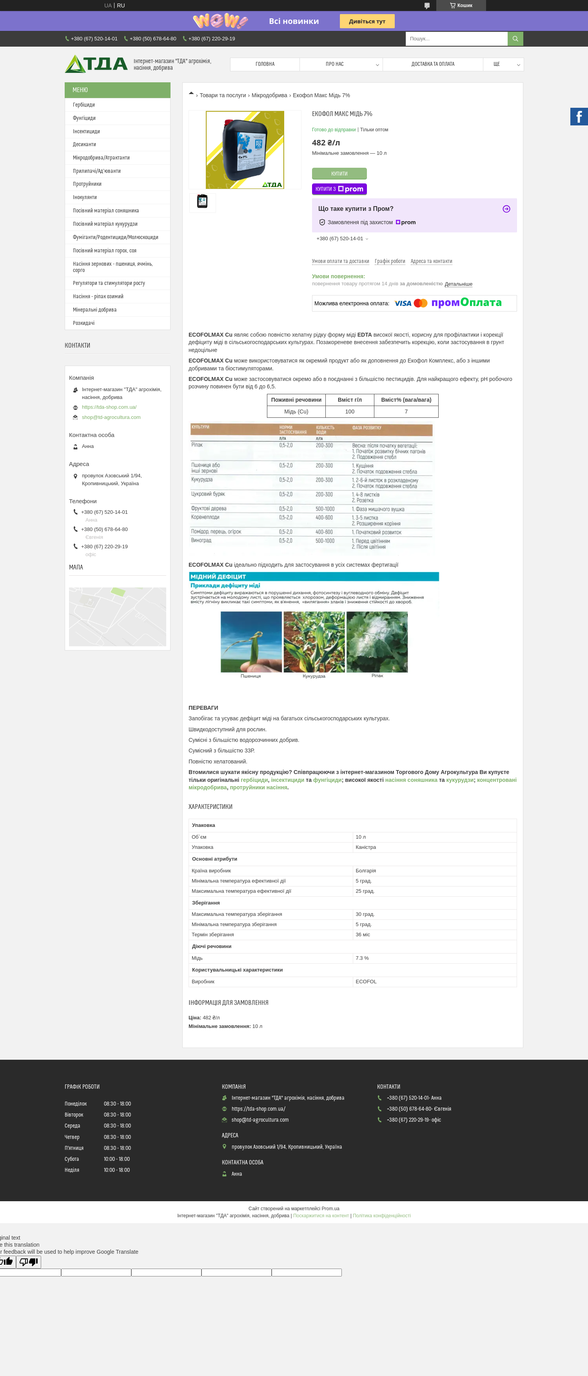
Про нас (335, 64)
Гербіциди (84, 105)
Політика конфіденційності (382, 1215)
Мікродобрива (269, 95)
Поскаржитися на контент (321, 1215)
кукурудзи (460, 780)
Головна (265, 64)
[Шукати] (515, 39)
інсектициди (288, 780)
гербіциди (254, 780)
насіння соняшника (411, 780)
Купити (339, 174)
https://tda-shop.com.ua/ (109, 407)
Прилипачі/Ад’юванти (97, 171)
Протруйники (87, 184)
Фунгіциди (84, 118)
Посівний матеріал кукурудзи (105, 224)
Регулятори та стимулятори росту (109, 283)
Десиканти (84, 144)
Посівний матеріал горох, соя (104, 251)
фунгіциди (327, 780)
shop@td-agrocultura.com (111, 417)
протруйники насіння (258, 787)
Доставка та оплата (433, 64)
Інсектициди (86, 132)
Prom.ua (330, 1208)
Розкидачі (83, 323)
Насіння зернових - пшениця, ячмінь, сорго (113, 267)
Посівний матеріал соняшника (106, 211)
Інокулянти (85, 197)
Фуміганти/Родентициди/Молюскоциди (115, 237)
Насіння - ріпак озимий (98, 297)
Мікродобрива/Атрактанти (101, 158)
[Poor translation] (28, 1262)
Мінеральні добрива (95, 310)
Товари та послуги (223, 95)
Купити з (339, 189)
